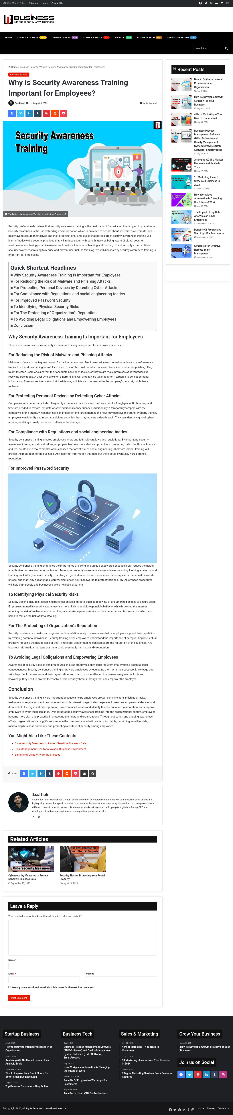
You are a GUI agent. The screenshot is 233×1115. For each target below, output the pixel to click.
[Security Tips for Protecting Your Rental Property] (83, 859)
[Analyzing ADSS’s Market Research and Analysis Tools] (181, 164)
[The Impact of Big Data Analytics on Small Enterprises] (181, 217)
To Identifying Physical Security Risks (46, 306)
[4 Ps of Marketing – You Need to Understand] (181, 119)
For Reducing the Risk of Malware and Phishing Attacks (61, 281)
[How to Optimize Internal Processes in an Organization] (181, 84)
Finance (123, 37)
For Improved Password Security (41, 300)
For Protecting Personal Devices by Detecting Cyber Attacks (65, 287)
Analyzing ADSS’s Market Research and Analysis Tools (208, 163)
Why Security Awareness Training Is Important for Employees (67, 275)
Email (12, 973)
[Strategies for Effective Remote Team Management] (181, 251)
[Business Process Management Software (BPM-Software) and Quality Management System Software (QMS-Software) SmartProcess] (181, 136)
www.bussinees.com (56, 1108)
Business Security (29, 67)
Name (12, 960)
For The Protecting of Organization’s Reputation (54, 313)
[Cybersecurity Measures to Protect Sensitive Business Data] (31, 859)
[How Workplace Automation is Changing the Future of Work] (181, 199)
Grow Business (65, 37)
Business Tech (149, 37)
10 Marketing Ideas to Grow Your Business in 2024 (207, 181)
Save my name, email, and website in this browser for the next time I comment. (53, 987)
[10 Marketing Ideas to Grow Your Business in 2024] (181, 182)
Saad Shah (20, 103)
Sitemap (33, 3)
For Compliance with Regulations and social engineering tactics (69, 294)
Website (90, 973)
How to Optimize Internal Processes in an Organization (208, 83)
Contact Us (57, 3)
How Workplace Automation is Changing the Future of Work (208, 198)
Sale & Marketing (182, 37)
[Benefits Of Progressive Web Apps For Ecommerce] (181, 234)
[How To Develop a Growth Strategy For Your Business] (181, 102)
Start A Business (32, 37)
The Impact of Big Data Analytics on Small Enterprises (207, 216)
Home (45, 3)
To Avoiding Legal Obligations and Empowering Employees (64, 319)
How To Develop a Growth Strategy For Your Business (208, 100)
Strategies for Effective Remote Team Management (207, 249)
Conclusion (23, 325)
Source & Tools (96, 37)
